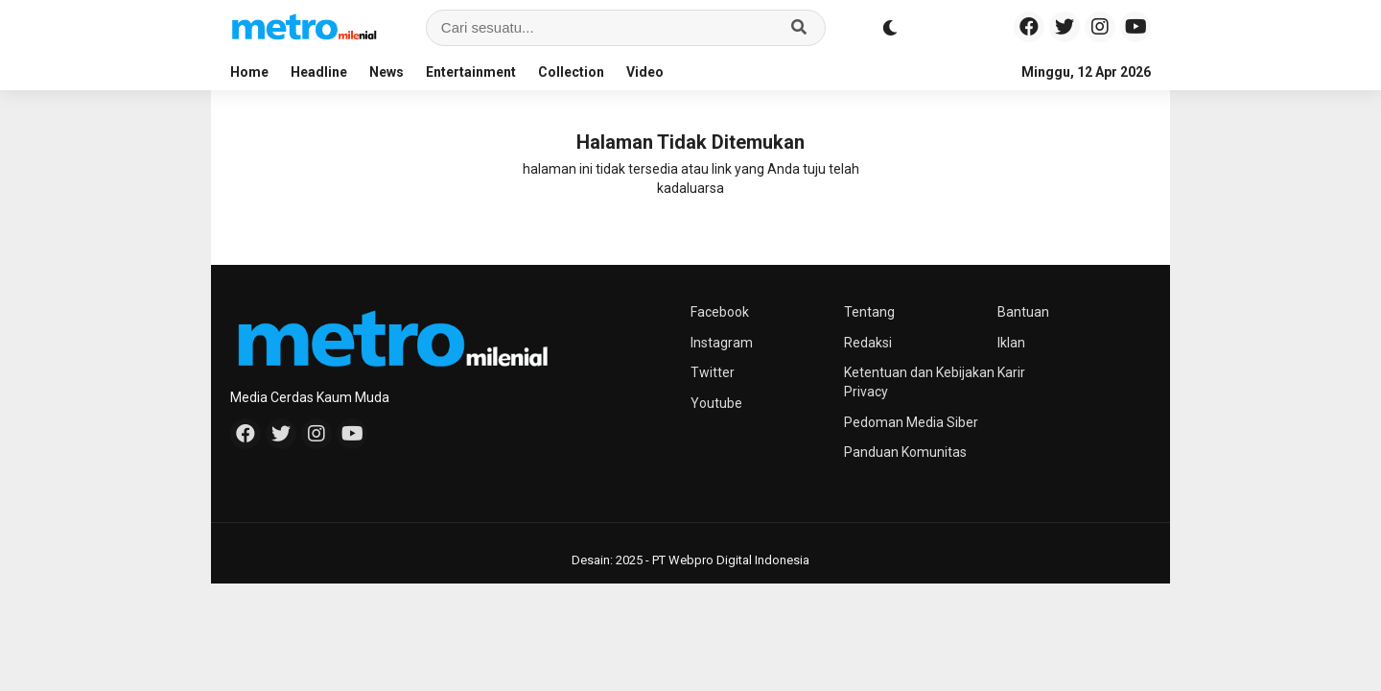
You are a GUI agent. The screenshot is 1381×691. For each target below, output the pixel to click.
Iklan (1011, 342)
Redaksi (868, 342)
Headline (319, 72)
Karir (1011, 372)
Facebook (719, 312)
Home (249, 72)
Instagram (721, 342)
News (386, 72)
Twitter (712, 372)
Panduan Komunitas (905, 452)
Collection (571, 72)
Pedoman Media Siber (911, 422)
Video (645, 72)
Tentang (869, 312)
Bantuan (1023, 312)
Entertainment (471, 72)
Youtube (716, 403)
